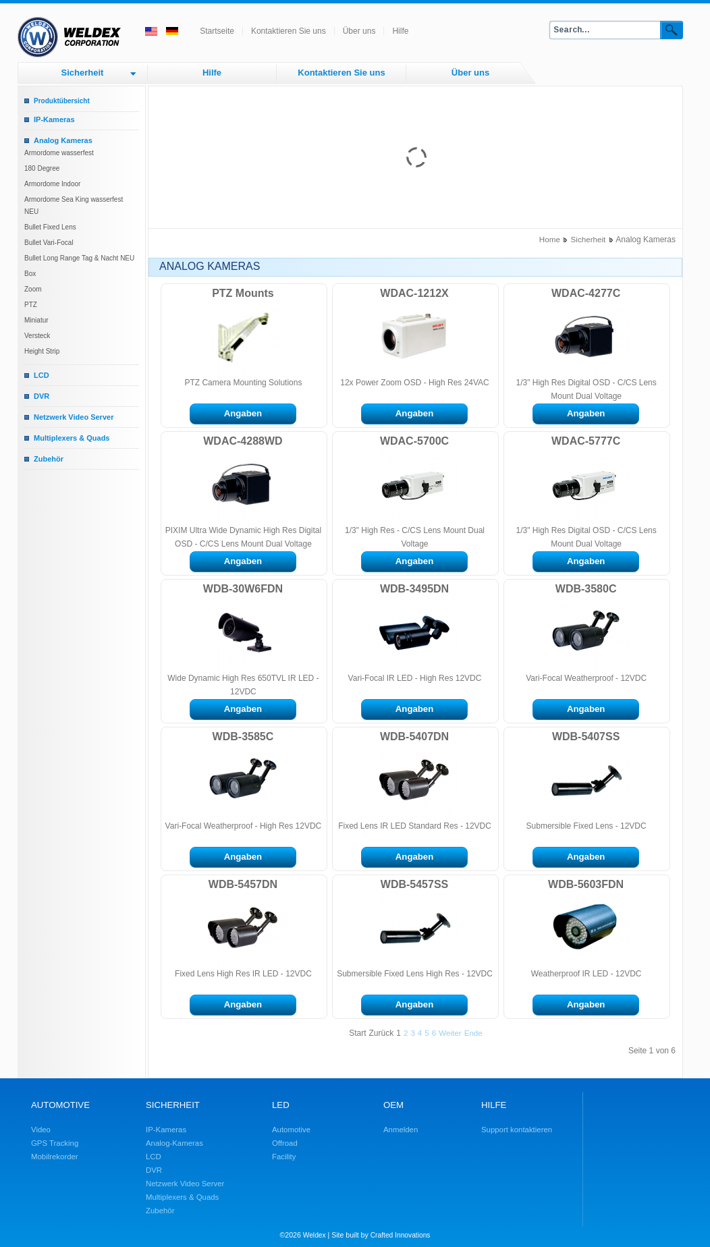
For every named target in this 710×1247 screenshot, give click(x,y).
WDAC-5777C (585, 441)
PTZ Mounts (243, 293)
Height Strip (41, 351)
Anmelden (400, 1130)
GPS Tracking (54, 1143)
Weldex (314, 1235)
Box (30, 273)
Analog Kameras (63, 140)
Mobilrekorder (54, 1157)
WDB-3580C (586, 588)
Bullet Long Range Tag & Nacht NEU (79, 258)
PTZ (30, 304)
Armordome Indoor (52, 184)
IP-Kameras (54, 119)
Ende (473, 1032)
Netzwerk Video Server (73, 417)
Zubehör (48, 459)
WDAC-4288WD (242, 441)
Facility (284, 1157)
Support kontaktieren (516, 1130)
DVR (41, 396)
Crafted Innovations (401, 1235)
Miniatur (36, 320)
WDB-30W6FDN (243, 588)
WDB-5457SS (414, 884)
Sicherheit (82, 72)
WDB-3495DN (414, 588)
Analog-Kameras (174, 1143)
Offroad (285, 1143)
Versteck (37, 335)
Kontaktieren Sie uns (288, 31)
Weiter (450, 1032)
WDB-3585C (243, 736)
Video (41, 1130)
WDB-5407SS (586, 736)
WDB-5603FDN (586, 884)
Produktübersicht (62, 101)
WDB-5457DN (243, 884)
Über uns (359, 31)
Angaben (243, 413)
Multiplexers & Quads (71, 438)
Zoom (33, 289)
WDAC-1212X (414, 293)
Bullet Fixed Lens (50, 227)
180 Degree (41, 168)
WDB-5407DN (414, 736)
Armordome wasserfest (59, 153)
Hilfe (400, 31)
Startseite (217, 31)
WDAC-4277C (585, 293)
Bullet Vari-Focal (49, 242)
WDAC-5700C (414, 441)
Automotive (291, 1130)
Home (549, 239)
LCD (41, 375)
